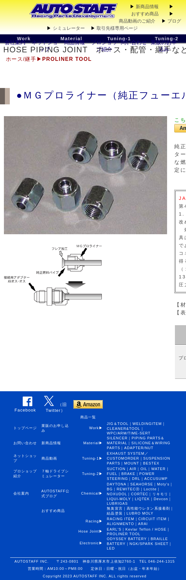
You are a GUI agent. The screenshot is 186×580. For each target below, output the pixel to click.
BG (110, 489)
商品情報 (74, 42)
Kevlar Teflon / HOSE (145, 529)
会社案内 (15, 42)
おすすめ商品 (145, 13)
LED (111, 548)
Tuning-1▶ (94, 458)
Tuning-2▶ (94, 474)
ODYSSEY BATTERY (127, 539)
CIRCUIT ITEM (152, 519)
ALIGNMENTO (120, 524)
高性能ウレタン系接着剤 (148, 508)
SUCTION (116, 469)
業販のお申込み (164, 46)
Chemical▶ (94, 493)
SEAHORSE (141, 484)
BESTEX (151, 463)
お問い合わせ (25, 443)
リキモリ (160, 494)
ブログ (174, 21)
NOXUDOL (117, 494)
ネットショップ (45, 46)
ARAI (143, 524)
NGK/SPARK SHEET (149, 544)
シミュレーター (69, 28)
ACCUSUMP (156, 479)
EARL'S (114, 529)
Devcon (161, 499)
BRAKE (128, 474)
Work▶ (96, 428)
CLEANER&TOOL (123, 429)
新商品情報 (147, 6)
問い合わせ (134, 42)
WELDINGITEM (147, 424)
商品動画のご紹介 (137, 21)
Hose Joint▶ (92, 531)
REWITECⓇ (128, 489)
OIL (143, 469)
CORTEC (139, 494)
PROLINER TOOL (123, 534)
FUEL (112, 474)
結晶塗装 (114, 513)
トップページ (25, 428)
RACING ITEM (120, 519)
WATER (158, 469)
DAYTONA (116, 484)
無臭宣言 (114, 508)
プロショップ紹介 (104, 46)
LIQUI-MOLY (119, 499)
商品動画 (49, 458)
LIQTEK (142, 499)
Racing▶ (96, 521)
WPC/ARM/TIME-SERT (128, 433)
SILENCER (117, 438)
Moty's (163, 484)
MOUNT (131, 463)
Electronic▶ (93, 543)
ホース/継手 (21, 59)
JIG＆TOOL (118, 424)
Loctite (150, 489)
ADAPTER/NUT (139, 448)
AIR (133, 469)
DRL (136, 479)
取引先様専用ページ (117, 28)
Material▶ (95, 443)
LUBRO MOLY (140, 513)
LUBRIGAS (117, 503)
